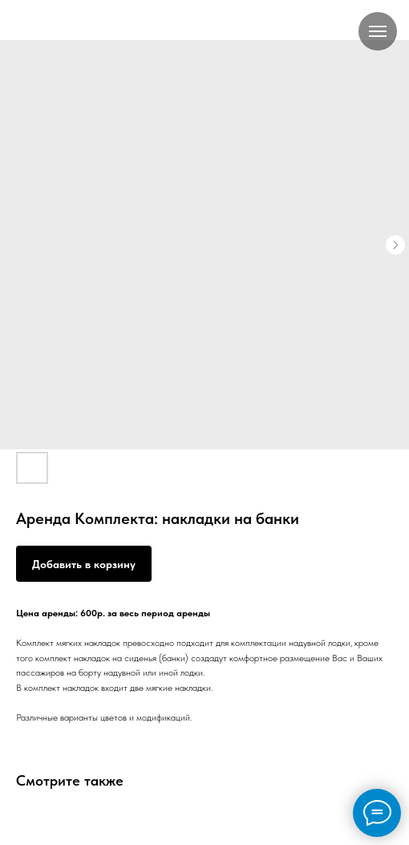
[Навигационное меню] (378, 31)
